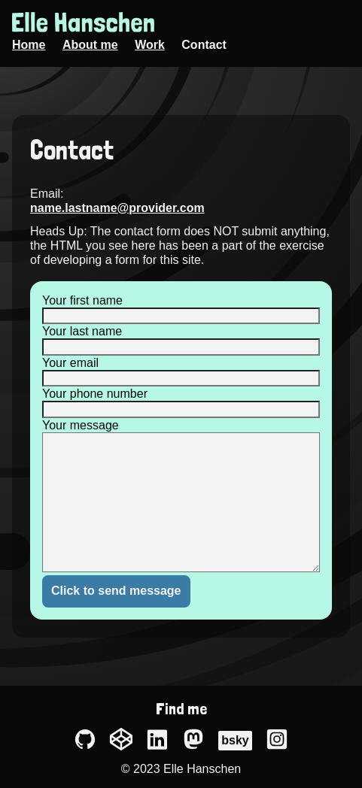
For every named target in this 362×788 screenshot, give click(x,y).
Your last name (82, 331)
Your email (70, 362)
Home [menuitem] (28, 44)
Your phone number (95, 393)
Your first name (82, 300)
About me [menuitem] (90, 44)
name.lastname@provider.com (117, 208)
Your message (80, 425)
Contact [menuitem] (204, 44)
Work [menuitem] (150, 44)
